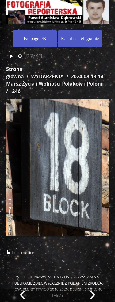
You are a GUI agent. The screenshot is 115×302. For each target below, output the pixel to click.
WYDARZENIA (47, 76)
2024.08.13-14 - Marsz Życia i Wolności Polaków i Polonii (56, 80)
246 (16, 91)
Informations (21, 252)
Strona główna (15, 73)
